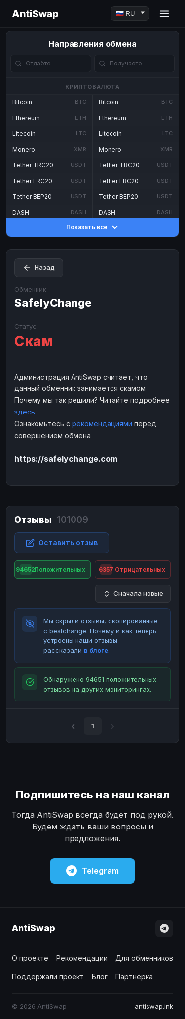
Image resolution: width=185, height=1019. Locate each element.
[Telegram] (164, 928)
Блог (100, 976)
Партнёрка (134, 976)
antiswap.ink (154, 1006)
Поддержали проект (48, 976)
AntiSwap (35, 14)
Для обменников (144, 958)
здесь (24, 412)
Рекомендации (82, 958)
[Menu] (164, 14)
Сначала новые (133, 593)
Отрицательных (132, 569)
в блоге (96, 650)
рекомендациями (102, 423)
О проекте (30, 958)
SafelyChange (53, 302)
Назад (39, 267)
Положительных (50, 569)
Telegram (92, 870)
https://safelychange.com (65, 459)
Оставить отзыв (62, 543)
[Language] (130, 13)
